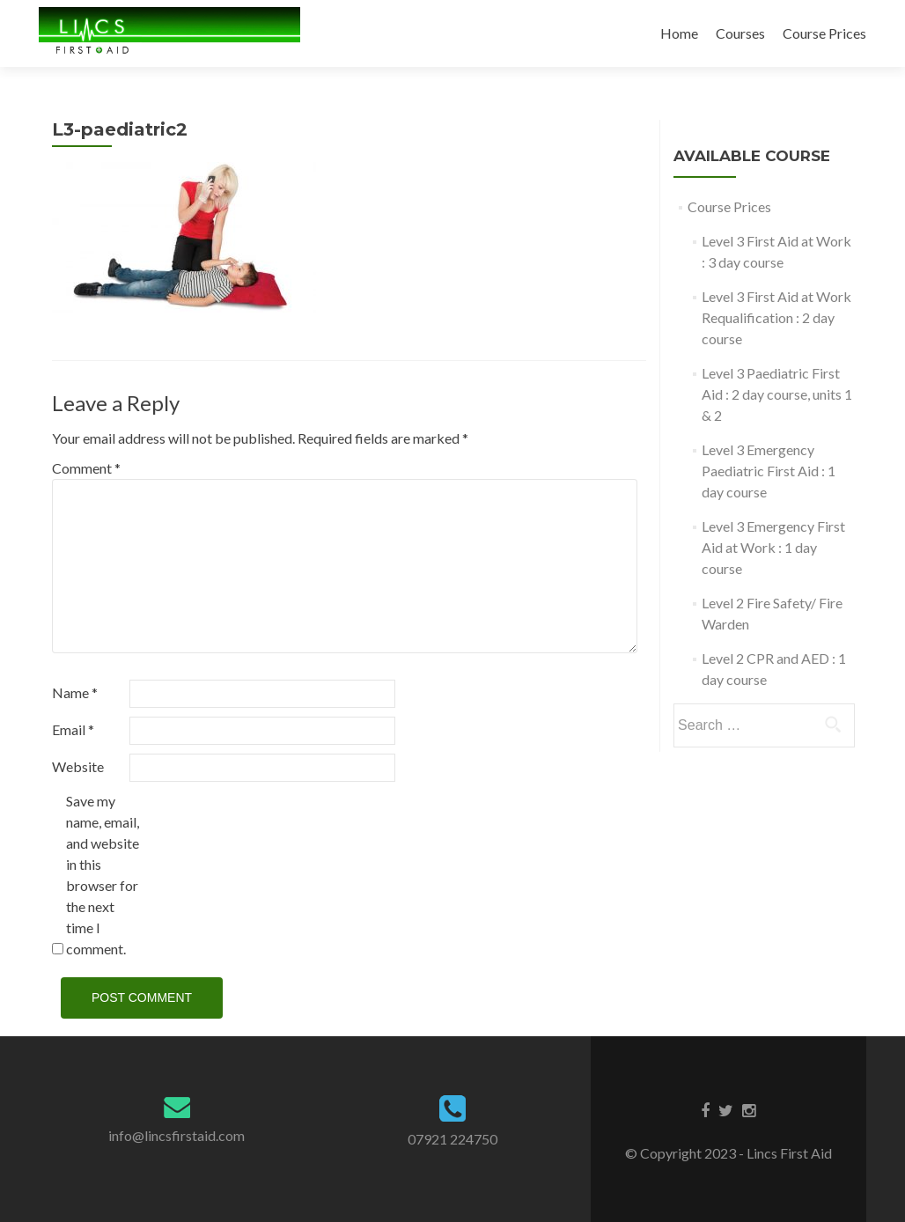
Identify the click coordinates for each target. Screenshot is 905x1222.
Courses (740, 33)
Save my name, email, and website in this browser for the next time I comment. (102, 874)
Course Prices (824, 33)
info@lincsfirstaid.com (176, 1135)
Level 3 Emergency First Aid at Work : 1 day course (773, 547)
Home (679, 33)
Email (73, 729)
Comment (86, 468)
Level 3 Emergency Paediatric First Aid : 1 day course (768, 470)
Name (75, 692)
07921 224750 (452, 1138)
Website (78, 766)
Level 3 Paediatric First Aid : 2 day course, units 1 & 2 (777, 393)
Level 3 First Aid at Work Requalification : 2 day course (776, 317)
